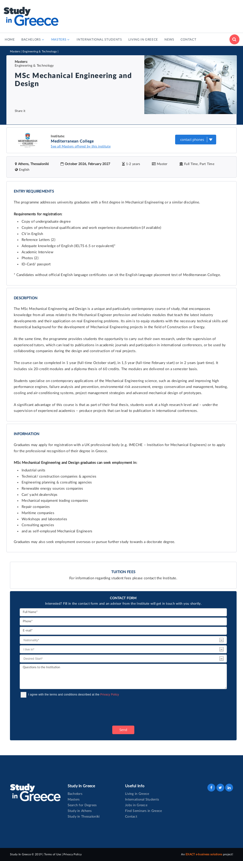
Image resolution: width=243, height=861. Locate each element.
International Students (142, 799)
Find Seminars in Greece (143, 811)
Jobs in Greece (136, 805)
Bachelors (75, 794)
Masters (15, 51)
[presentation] (56, 711)
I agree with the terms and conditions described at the (73, 694)
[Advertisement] (153, 15)
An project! (207, 854)
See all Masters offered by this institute (80, 146)
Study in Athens (80, 811)
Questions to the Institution (123, 676)
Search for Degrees (82, 805)
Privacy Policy (109, 694)
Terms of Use (52, 854)
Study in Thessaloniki (84, 816)
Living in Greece (137, 794)
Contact (131, 816)
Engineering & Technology (40, 51)
